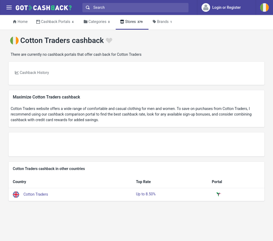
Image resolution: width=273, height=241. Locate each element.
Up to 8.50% (146, 194)
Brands (163, 22)
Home (20, 21)
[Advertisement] (136, 144)
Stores (132, 22)
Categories (97, 22)
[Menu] (9, 7)
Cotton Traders (35, 194)
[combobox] (134, 7)
